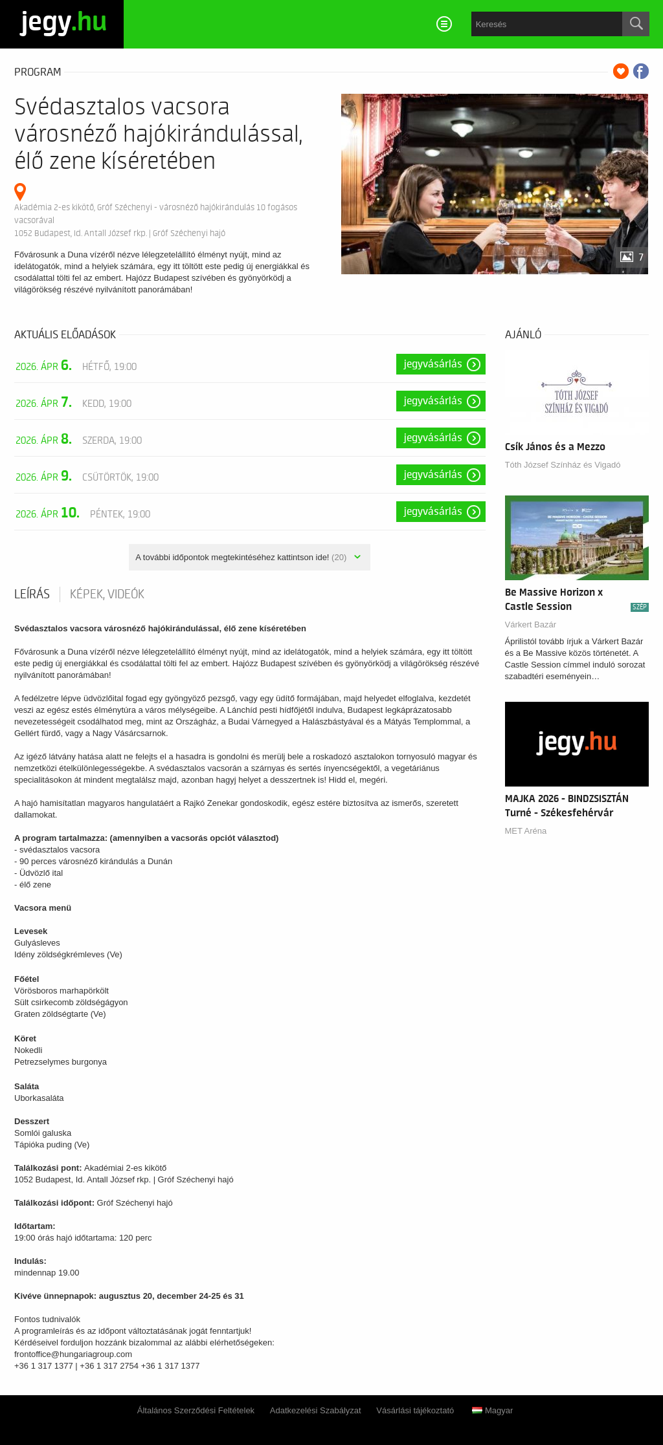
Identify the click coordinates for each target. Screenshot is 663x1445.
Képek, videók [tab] (107, 594)
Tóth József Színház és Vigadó (563, 465)
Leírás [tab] (32, 594)
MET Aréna (526, 831)
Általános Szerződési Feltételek (195, 1410)
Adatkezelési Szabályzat (315, 1410)
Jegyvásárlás (433, 364)
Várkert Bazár (530, 624)
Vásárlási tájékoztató (415, 1410)
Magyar (492, 1410)
